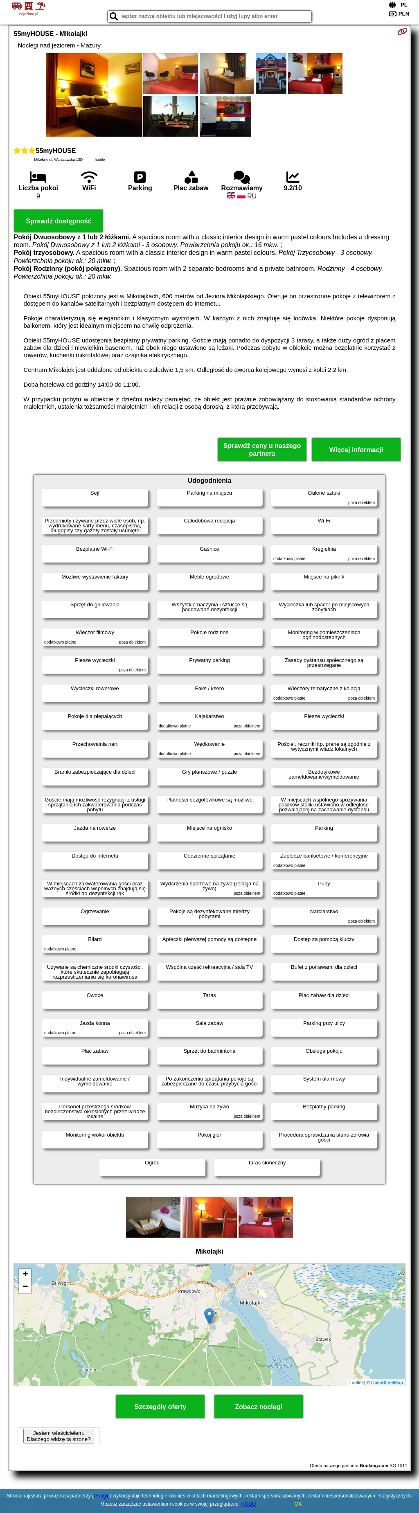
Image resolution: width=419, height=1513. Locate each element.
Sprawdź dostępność (58, 221)
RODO (248, 1504)
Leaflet (356, 1382)
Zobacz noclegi (258, 1406)
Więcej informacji (356, 449)
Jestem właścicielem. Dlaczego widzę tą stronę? (58, 1436)
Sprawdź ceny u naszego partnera (262, 449)
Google (102, 1496)
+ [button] (25, 1275)
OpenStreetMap (387, 1382)
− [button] (25, 1287)
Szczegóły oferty (160, 1406)
